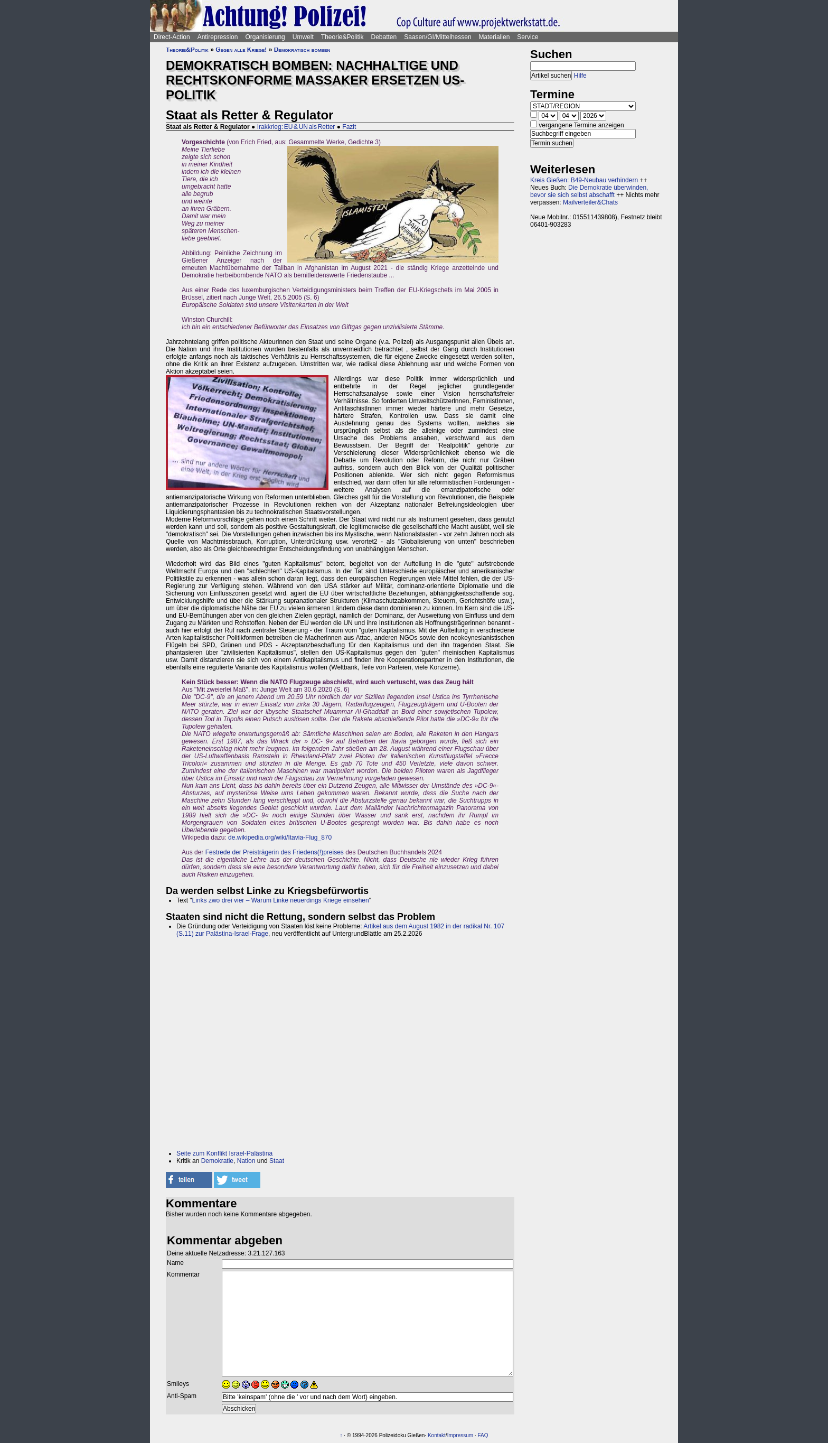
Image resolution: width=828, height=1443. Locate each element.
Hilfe (580, 75)
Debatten (384, 37)
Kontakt (437, 1435)
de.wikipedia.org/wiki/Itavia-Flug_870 (280, 837)
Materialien (494, 37)
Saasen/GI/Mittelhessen (437, 37)
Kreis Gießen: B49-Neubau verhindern (584, 180)
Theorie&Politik (342, 37)
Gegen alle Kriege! (241, 49)
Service (527, 37)
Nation (246, 1161)
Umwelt (303, 37)
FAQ (482, 1435)
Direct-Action (172, 37)
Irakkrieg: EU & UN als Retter (296, 127)
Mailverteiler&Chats (590, 202)
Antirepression (217, 37)
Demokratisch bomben (302, 49)
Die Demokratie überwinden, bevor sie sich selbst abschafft (589, 191)
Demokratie (217, 1161)
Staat (276, 1161)
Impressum (460, 1435)
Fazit (349, 127)
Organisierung (265, 37)
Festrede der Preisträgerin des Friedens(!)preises (274, 852)
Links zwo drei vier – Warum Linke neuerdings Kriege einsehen (280, 900)
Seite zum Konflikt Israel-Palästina (224, 1153)
